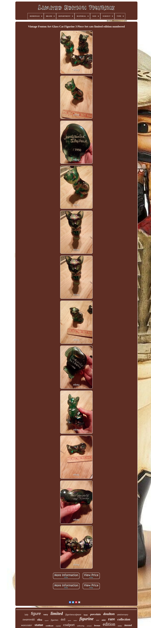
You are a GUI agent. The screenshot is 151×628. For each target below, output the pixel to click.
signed (46, 620)
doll (63, 619)
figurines (54, 620)
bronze (97, 625)
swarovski (29, 619)
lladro (75, 620)
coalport (68, 625)
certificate (49, 626)
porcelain (95, 614)
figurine (86, 618)
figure (36, 613)
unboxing (80, 626)
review (120, 626)
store (97, 620)
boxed (128, 625)
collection (123, 619)
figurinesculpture (73, 614)
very (45, 614)
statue (39, 625)
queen (69, 620)
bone (86, 615)
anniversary (122, 614)
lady (26, 614)
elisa (39, 619)
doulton (109, 614)
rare (111, 619)
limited (57, 613)
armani (89, 626)
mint (104, 620)
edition (109, 624)
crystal (58, 626)
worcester (26, 625)
